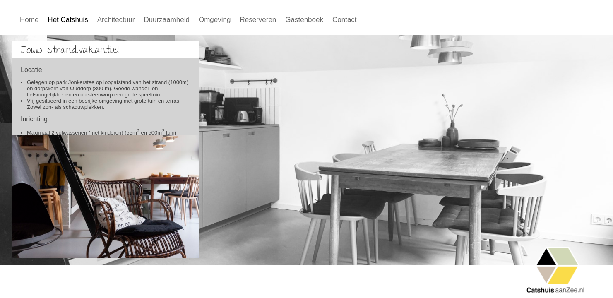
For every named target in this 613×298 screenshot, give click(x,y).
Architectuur (116, 20)
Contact (344, 20)
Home (29, 20)
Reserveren (258, 20)
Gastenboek (304, 20)
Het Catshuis (68, 20)
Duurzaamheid (167, 20)
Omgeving (215, 20)
